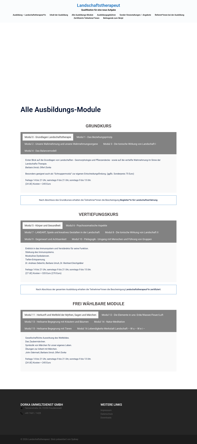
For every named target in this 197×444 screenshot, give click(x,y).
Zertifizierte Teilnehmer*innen (86, 18)
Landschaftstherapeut (98, 5)
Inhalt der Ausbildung (59, 15)
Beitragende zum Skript (113, 18)
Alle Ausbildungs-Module (82, 15)
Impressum (106, 410)
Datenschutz (107, 414)
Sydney (74, 439)
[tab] (48, 137)
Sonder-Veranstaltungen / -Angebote (135, 15)
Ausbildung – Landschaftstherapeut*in (29, 15)
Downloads (106, 417)
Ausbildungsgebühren (106, 15)
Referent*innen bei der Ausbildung (169, 15)
